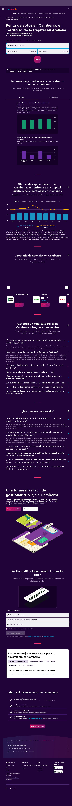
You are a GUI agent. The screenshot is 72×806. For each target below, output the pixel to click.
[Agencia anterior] (10, 293)
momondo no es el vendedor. (39, 761)
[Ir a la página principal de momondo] (11, 9)
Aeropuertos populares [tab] (38, 677)
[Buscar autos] (3, 21)
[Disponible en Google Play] (58, 783)
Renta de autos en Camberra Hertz (48, 689)
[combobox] (17, 43)
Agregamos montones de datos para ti (39, 764)
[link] (21, 311)
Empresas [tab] (23, 99)
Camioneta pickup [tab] (52, 205)
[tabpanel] (38, 137)
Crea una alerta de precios (37, 734)
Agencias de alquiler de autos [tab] (20, 677)
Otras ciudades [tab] (53, 677)
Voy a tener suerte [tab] (31, 681)
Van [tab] (43, 205)
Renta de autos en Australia (24, 17)
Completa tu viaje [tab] (17, 681)
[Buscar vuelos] (3, 14)
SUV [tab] (38, 205)
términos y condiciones (35, 652)
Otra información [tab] (54, 99)
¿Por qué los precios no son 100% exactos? (39, 767)
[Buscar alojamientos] (3, 17)
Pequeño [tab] (17, 205)
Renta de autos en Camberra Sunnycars (21, 689)
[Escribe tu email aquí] (40, 640)
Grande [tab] (32, 205)
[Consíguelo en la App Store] (58, 787)
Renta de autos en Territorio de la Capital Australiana (45, 17)
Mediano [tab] (25, 205)
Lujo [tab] (61, 205)
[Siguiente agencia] (66, 293)
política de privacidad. (51, 652)
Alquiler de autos (12, 17)
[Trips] (3, 26)
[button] (3, 9)
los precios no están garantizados (49, 756)
